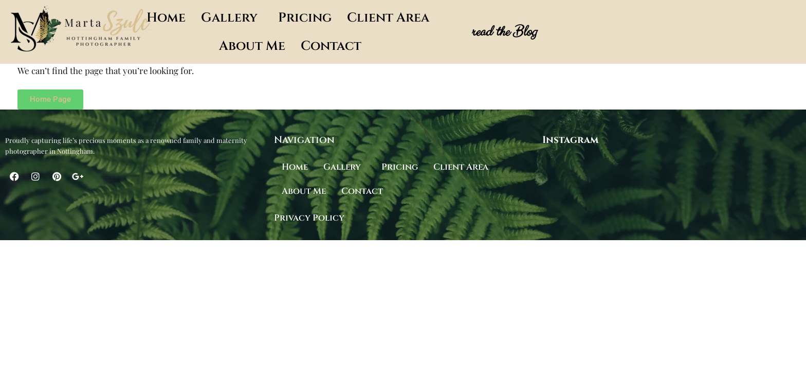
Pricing (305, 17)
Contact (331, 46)
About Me (252, 46)
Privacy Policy (309, 218)
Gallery (229, 17)
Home (166, 17)
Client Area (388, 17)
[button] (231, 18)
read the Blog (503, 32)
